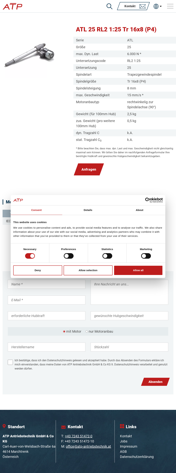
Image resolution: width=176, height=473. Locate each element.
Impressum (128, 446)
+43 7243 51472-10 (79, 441)
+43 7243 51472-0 (78, 436)
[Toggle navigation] (170, 6)
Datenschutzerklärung (137, 457)
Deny (38, 270)
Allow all (138, 270)
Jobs (123, 441)
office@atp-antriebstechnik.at (88, 446)
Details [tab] (88, 210)
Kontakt (126, 436)
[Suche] (109, 6)
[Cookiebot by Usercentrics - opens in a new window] (148, 200)
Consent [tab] (36, 210)
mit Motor (73, 331)
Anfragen (88, 169)
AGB (123, 451)
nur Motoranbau (101, 331)
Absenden (155, 382)
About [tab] (139, 210)
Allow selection (88, 270)
